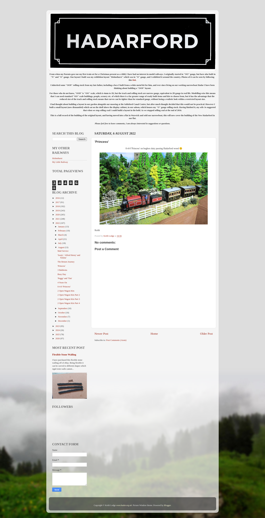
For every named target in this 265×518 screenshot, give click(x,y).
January (61, 226)
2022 (57, 223)
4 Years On (62, 282)
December (62, 321)
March (61, 235)
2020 (57, 214)
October (62, 312)
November (63, 317)
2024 (57, 330)
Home (154, 333)
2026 (57, 338)
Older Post (206, 333)
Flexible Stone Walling (64, 354)
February (62, 231)
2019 (57, 210)
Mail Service (62, 251)
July (60, 243)
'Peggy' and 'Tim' (64, 278)
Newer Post (101, 333)
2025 (57, 334)
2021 (57, 219)
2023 (57, 326)
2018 (57, 206)
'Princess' (61, 266)
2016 (57, 198)
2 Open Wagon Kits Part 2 (68, 295)
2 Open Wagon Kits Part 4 (68, 303)
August (61, 247)
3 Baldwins (62, 270)
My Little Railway (60, 162)
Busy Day (61, 274)
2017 (57, 202)
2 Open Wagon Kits (65, 291)
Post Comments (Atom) (116, 340)
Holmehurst (57, 158)
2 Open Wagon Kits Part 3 (68, 299)
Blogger (167, 505)
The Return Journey (65, 262)
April (60, 239)
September (63, 308)
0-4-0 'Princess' (63, 286)
